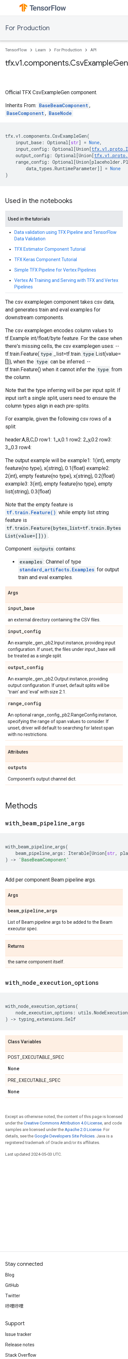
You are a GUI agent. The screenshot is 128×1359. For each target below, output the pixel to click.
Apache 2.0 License (83, 1129)
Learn (40, 49)
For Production (27, 28)
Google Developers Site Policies (64, 1136)
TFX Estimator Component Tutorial (49, 249)
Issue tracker (18, 1334)
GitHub (12, 1285)
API (93, 49)
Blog (9, 1274)
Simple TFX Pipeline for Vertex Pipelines (55, 270)
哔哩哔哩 (14, 1306)
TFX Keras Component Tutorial (45, 259)
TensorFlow (16, 49)
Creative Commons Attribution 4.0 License (63, 1123)
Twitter (12, 1295)
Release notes (19, 1344)
